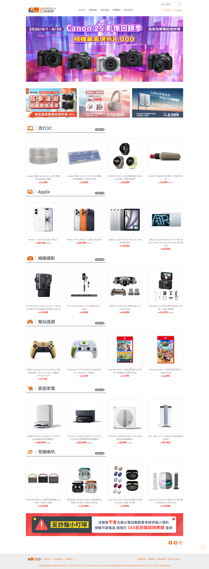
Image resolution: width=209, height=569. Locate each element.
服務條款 (151, 559)
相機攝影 (93, 10)
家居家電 (128, 10)
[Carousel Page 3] (103, 76)
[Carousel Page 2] (100, 76)
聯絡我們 (69, 559)
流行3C (82, 10)
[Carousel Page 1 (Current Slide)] (97, 76)
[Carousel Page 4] (105, 76)
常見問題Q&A (58, 559)
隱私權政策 (162, 559)
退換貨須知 (142, 559)
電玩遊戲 (105, 10)
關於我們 (47, 559)
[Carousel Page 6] (111, 76)
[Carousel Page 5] (108, 76)
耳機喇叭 (116, 10)
